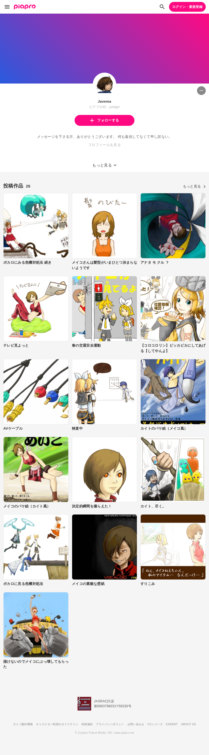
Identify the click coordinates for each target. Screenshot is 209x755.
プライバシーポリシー (110, 724)
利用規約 (87, 724)
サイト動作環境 (23, 724)
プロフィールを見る (104, 145)
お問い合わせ (135, 724)
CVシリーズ (155, 724)
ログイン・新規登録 (187, 7)
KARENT (172, 724)
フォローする (104, 120)
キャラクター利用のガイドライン (57, 724)
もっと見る (194, 186)
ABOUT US (188, 724)
